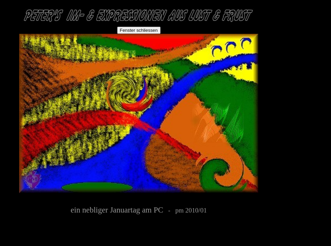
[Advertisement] (306, 45)
